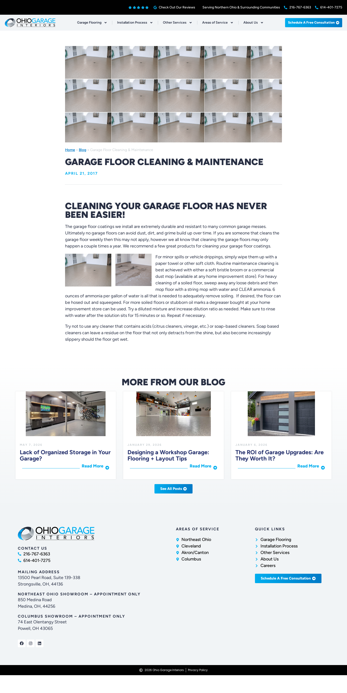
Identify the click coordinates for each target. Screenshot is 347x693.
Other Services (177, 23)
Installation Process (135, 23)
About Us (253, 23)
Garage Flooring (92, 23)
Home (70, 149)
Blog (82, 149)
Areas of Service (218, 23)
